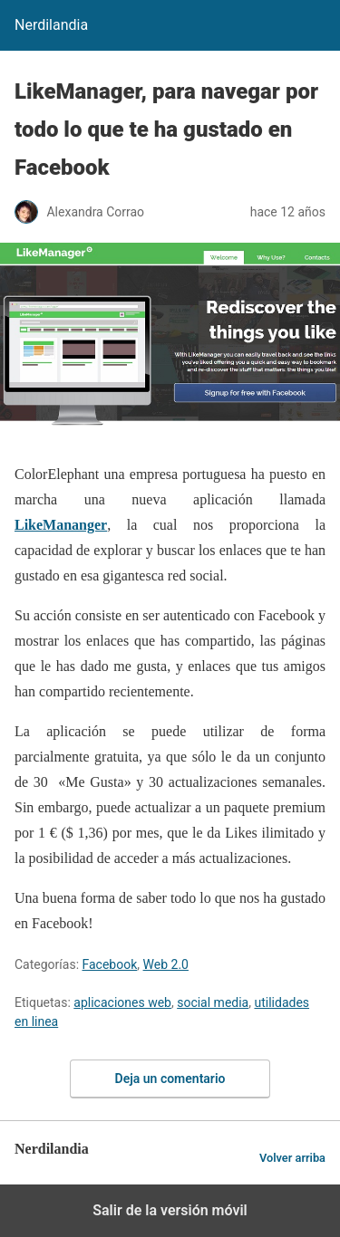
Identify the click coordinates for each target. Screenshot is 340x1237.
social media (212, 1002)
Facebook (110, 964)
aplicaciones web (122, 1002)
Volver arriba (292, 1158)
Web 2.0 (166, 964)
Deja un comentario (170, 1078)
